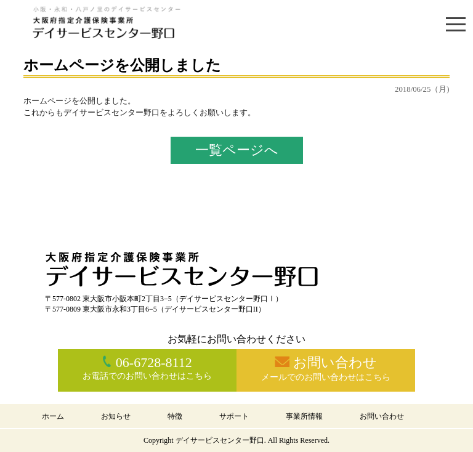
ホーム (53, 416)
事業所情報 (304, 416)
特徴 (175, 416)
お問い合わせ (382, 416)
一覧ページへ (236, 150)
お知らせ (116, 416)
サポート (234, 416)
